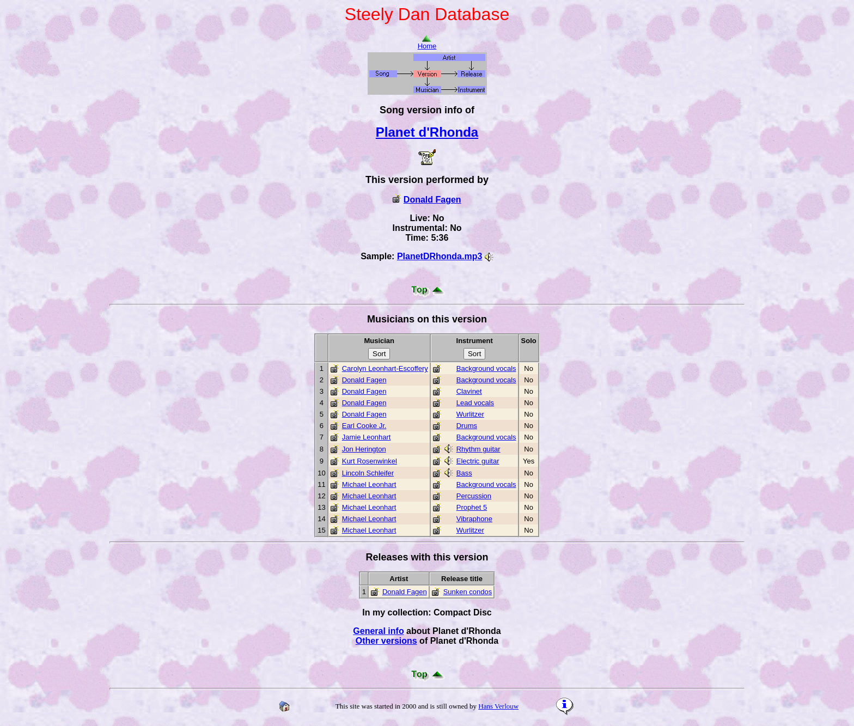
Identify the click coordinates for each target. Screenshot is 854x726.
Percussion (473, 496)
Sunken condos (467, 592)
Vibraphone (474, 519)
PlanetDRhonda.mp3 (439, 256)
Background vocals (486, 368)
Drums (466, 426)
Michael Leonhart (369, 484)
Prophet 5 (471, 507)
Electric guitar (477, 461)
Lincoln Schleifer (368, 473)
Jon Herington (364, 449)
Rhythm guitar (478, 449)
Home (427, 42)
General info (378, 631)
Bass (464, 473)
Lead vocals (475, 403)
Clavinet (469, 391)
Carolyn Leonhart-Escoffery (385, 368)
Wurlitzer (470, 414)
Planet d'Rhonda (427, 132)
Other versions (386, 640)
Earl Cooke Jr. (364, 426)
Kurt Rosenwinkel (369, 461)
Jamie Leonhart (366, 437)
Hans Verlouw (498, 706)
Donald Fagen (432, 199)
